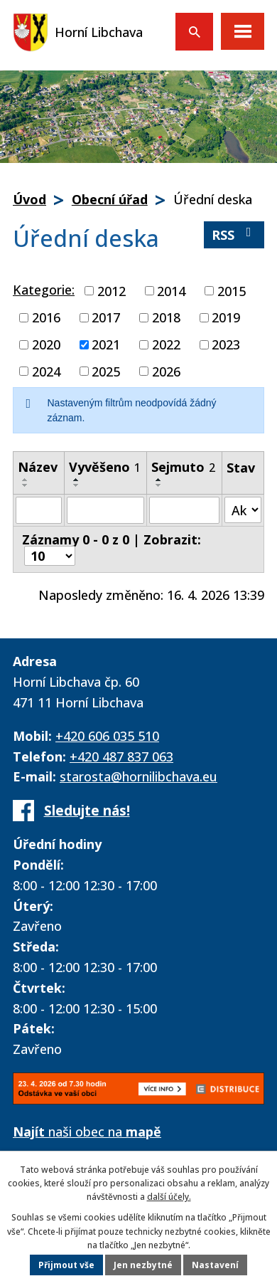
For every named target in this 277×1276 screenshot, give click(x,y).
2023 (226, 344)
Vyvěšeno (105, 466)
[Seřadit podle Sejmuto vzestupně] (159, 480)
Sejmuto (183, 466)
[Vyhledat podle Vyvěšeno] (106, 510)
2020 (46, 344)
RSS (234, 234)
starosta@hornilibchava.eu (138, 776)
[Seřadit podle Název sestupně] (25, 485)
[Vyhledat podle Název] (39, 510)
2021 (106, 344)
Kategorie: (44, 289)
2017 (106, 317)
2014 (171, 290)
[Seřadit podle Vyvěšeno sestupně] (77, 485)
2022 (166, 344)
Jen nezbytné (143, 1265)
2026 (166, 370)
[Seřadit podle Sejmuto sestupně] (159, 485)
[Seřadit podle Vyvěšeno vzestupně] (77, 480)
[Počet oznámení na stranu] (49, 556)
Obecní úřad (110, 199)
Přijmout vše (66, 1265)
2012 (111, 290)
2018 (166, 317)
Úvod (29, 199)
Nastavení (215, 1265)
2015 (231, 290)
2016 (46, 317)
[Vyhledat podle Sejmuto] (184, 510)
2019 (226, 317)
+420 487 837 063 (121, 756)
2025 (106, 370)
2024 (46, 370)
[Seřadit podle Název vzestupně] (25, 480)
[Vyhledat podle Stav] (242, 510)
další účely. (169, 1197)
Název (38, 466)
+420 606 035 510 (107, 735)
